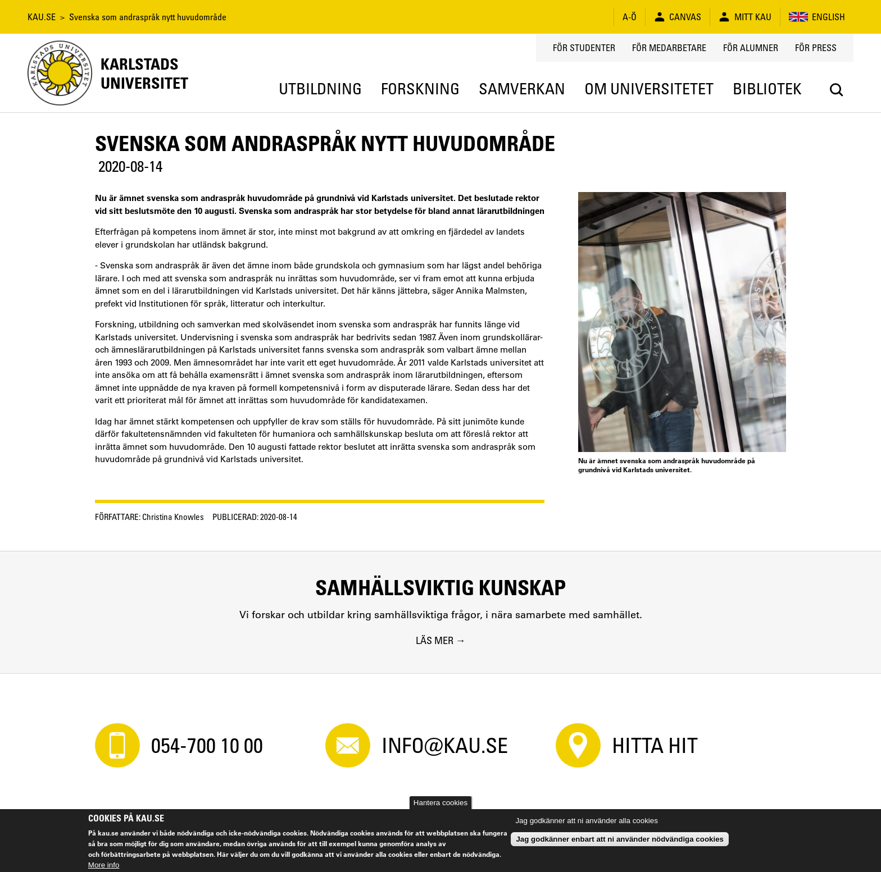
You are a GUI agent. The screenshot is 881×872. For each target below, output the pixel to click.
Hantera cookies (440, 802)
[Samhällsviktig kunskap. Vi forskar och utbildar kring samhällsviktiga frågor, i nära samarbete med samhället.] (440, 612)
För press (816, 47)
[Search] (836, 90)
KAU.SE (42, 16)
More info (104, 865)
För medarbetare (669, 47)
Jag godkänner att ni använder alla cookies (586, 820)
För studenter (584, 47)
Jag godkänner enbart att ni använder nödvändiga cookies (620, 839)
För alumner (750, 47)
